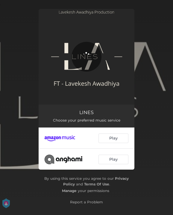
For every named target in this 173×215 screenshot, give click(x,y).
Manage (69, 190)
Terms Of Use (96, 184)
